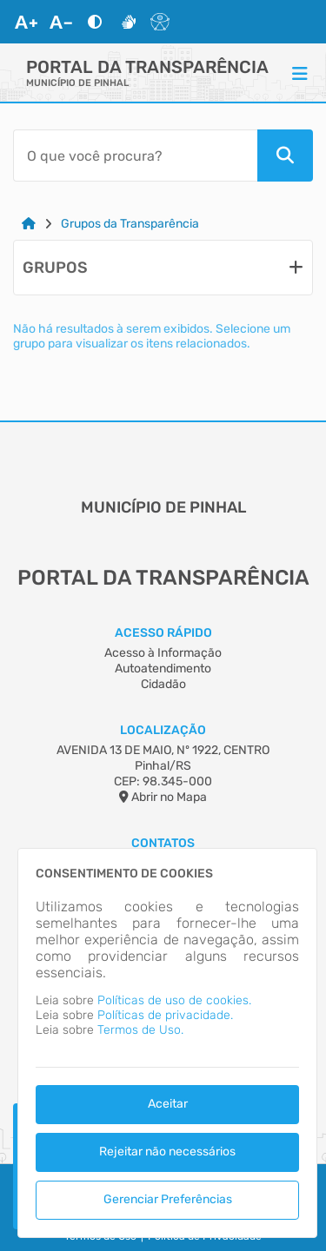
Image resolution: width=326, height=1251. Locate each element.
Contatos (163, 843)
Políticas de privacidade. (165, 1015)
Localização (163, 730)
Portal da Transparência (147, 66)
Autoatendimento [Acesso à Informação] (163, 668)
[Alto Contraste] (95, 22)
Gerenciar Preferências (167, 1199)
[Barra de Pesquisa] (135, 155)
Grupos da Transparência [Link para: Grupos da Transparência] (130, 223)
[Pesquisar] (285, 155)
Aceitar (168, 1103)
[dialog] (167, 1043)
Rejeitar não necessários (167, 1151)
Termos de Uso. (140, 1030)
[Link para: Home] (29, 223)
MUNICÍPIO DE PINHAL (77, 83)
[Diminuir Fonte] (61, 22)
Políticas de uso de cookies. (174, 1000)
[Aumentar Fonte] (26, 22)
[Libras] (129, 22)
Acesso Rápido (163, 633)
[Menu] (300, 73)
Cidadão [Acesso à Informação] (163, 684)
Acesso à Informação (163, 652)
